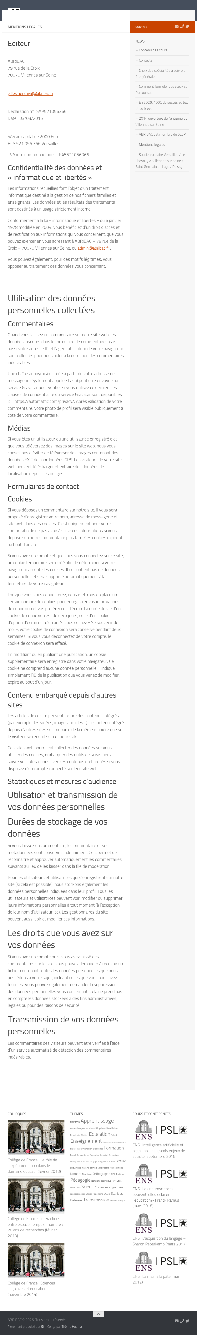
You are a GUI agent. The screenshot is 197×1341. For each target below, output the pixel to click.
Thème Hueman (72, 1332)
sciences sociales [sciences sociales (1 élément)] (77, 1200)
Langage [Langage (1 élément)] (94, 1167)
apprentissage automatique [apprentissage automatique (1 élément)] (82, 1134)
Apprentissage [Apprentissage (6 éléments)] (97, 1126)
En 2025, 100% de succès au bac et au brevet (161, 111)
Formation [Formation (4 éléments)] (114, 1153)
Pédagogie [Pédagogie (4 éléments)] (80, 1186)
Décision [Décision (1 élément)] (84, 1141)
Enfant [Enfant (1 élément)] (114, 1141)
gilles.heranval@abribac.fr (31, 99)
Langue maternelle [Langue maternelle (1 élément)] (106, 1167)
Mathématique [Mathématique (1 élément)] (116, 1173)
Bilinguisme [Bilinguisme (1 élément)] (100, 1134)
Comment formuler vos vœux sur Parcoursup (162, 95)
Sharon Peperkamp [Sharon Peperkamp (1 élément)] (94, 1200)
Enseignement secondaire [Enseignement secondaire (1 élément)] (114, 1148)
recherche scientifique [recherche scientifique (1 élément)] (101, 1186)
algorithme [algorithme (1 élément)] (75, 1127)
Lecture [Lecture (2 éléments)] (121, 1167)
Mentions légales (152, 150)
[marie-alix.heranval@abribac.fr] (177, 32)
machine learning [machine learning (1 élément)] (89, 1173)
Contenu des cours (153, 56)
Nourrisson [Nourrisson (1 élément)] (87, 1180)
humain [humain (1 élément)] (103, 1161)
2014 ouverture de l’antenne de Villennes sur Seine (161, 127)
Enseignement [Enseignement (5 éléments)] (86, 1147)
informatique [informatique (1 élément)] (113, 1161)
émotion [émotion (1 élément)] (114, 1206)
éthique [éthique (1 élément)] (121, 1206)
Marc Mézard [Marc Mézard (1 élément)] (103, 1173)
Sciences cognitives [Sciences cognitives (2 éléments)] (110, 1193)
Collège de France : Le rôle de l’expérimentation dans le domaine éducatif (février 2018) (34, 1171)
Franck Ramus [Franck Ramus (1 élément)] (76, 1161)
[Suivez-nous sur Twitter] (187, 32)
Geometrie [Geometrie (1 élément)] (94, 1161)
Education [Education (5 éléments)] (99, 1140)
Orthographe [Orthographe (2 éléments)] (101, 1179)
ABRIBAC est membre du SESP (162, 140)
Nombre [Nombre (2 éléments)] (75, 1179)
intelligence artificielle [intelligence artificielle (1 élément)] (79, 1167)
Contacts (145, 66)
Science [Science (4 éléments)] (88, 1192)
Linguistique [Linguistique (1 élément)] (75, 1173)
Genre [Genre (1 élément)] (86, 1161)
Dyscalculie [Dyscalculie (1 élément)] (75, 1141)
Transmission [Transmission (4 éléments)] (96, 1205)
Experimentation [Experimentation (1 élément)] (84, 1154)
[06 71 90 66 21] (182, 32)
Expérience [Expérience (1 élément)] (98, 1154)
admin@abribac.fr (94, 254)
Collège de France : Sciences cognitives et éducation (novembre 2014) (31, 1294)
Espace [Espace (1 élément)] (73, 1154)
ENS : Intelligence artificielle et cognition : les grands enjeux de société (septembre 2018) (159, 1156)
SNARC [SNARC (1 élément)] (107, 1200)
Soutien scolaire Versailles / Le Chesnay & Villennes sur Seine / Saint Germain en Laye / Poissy (160, 166)
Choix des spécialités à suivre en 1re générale (161, 79)
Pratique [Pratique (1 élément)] (120, 1180)
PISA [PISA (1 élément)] (113, 1180)
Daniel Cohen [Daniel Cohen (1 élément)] (112, 1134)
